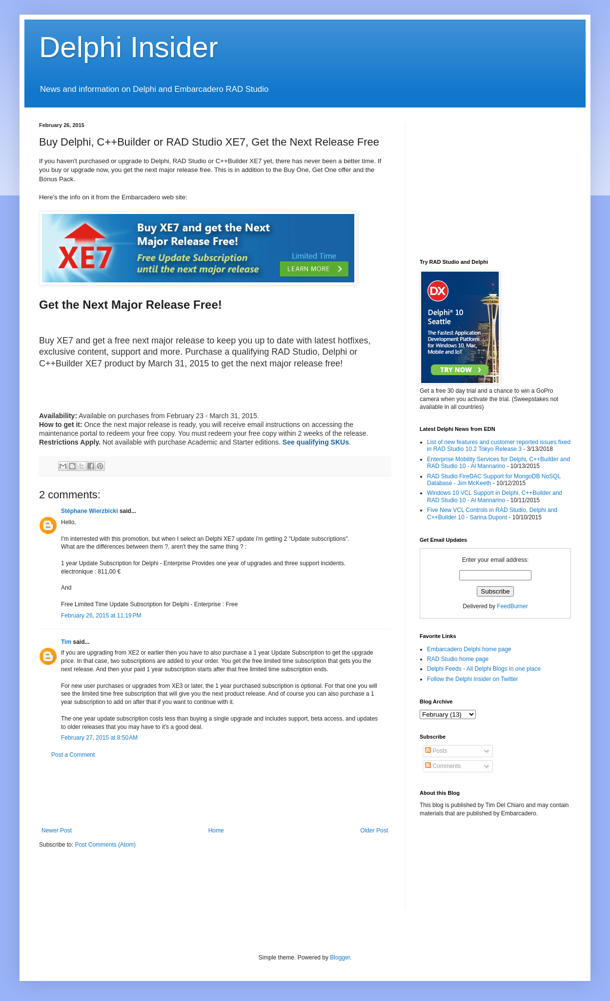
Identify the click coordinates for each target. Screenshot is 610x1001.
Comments (443, 766)
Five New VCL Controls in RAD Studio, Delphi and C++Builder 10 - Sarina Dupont (492, 513)
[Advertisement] (216, 793)
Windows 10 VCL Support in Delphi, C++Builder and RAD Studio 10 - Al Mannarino (494, 496)
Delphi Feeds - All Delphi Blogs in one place (484, 668)
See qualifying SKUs (316, 442)
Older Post (374, 830)
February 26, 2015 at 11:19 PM (101, 615)
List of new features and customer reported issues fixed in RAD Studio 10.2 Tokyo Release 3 (498, 445)
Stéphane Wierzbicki (89, 511)
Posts (436, 750)
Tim (66, 642)
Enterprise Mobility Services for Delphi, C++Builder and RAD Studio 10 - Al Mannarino (498, 462)
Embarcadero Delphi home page (469, 649)
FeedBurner (512, 606)
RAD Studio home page (457, 659)
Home (216, 830)
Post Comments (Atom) (105, 844)
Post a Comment (73, 754)
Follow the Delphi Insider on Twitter (472, 679)
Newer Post (56, 830)
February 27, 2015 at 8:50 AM (99, 737)
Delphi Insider (128, 47)
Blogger (340, 957)
